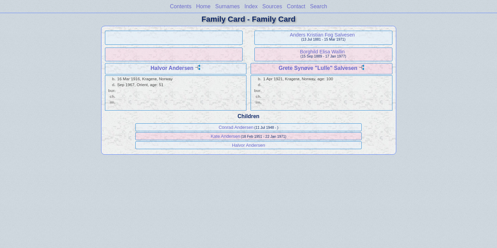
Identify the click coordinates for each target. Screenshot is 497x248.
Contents (180, 6)
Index (250, 6)
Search (318, 6)
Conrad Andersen (235, 127)
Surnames (227, 6)
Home (203, 6)
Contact (296, 6)
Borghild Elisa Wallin (322, 51)
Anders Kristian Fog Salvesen (322, 35)
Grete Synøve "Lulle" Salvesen (318, 68)
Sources (272, 6)
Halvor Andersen (171, 68)
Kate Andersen (225, 136)
